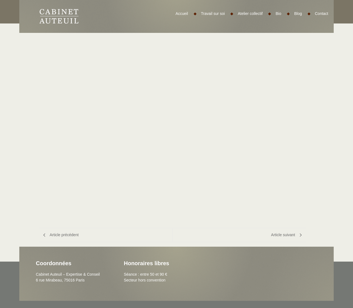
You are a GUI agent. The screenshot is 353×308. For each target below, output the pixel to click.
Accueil (185, 13)
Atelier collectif (254, 13)
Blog (302, 13)
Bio (283, 13)
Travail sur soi (217, 13)
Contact (321, 13)
